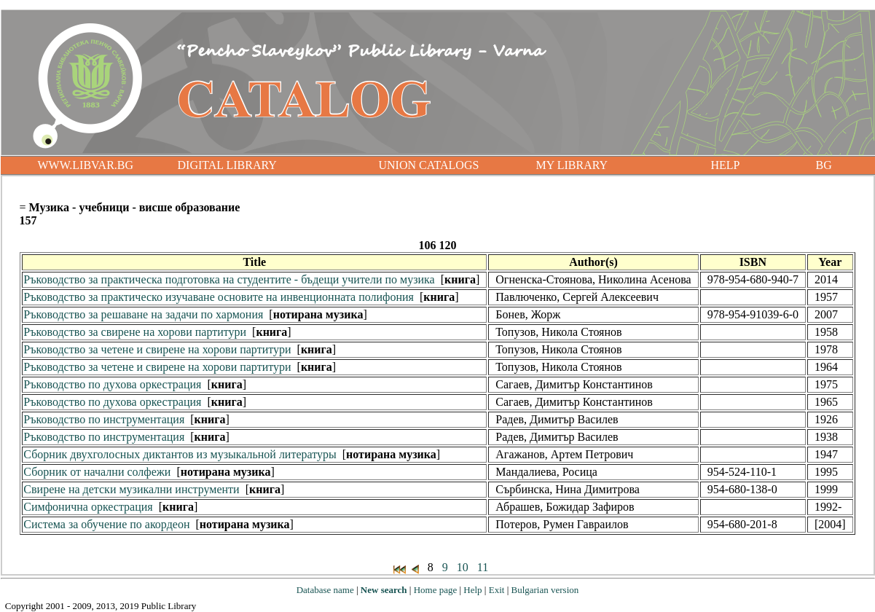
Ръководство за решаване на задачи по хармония (143, 314)
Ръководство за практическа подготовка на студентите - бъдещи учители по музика (228, 279)
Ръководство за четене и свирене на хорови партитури (157, 349)
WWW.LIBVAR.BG (86, 165)
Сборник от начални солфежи (96, 472)
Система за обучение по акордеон (106, 524)
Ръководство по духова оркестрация (112, 384)
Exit (497, 589)
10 (462, 567)
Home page (436, 589)
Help (472, 589)
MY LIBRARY (572, 165)
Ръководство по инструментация (103, 419)
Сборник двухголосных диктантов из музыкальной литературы (179, 454)
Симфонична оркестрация (87, 507)
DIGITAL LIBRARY (227, 165)
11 (482, 567)
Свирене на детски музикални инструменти (131, 489)
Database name (325, 589)
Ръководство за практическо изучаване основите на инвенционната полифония (218, 297)
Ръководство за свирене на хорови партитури (134, 332)
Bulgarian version (544, 589)
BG (824, 165)
